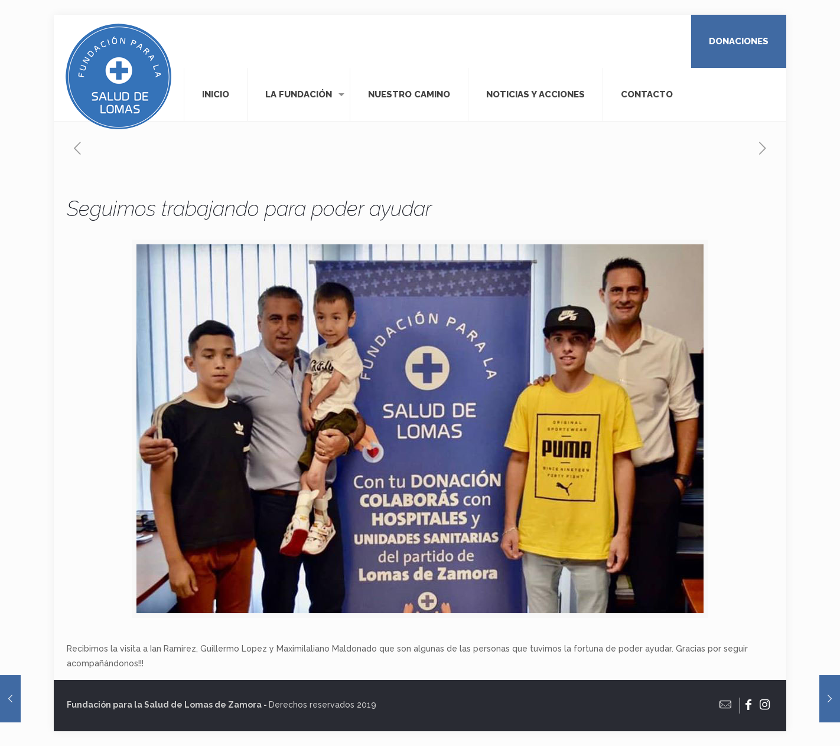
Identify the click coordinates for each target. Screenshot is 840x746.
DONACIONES (739, 41)
